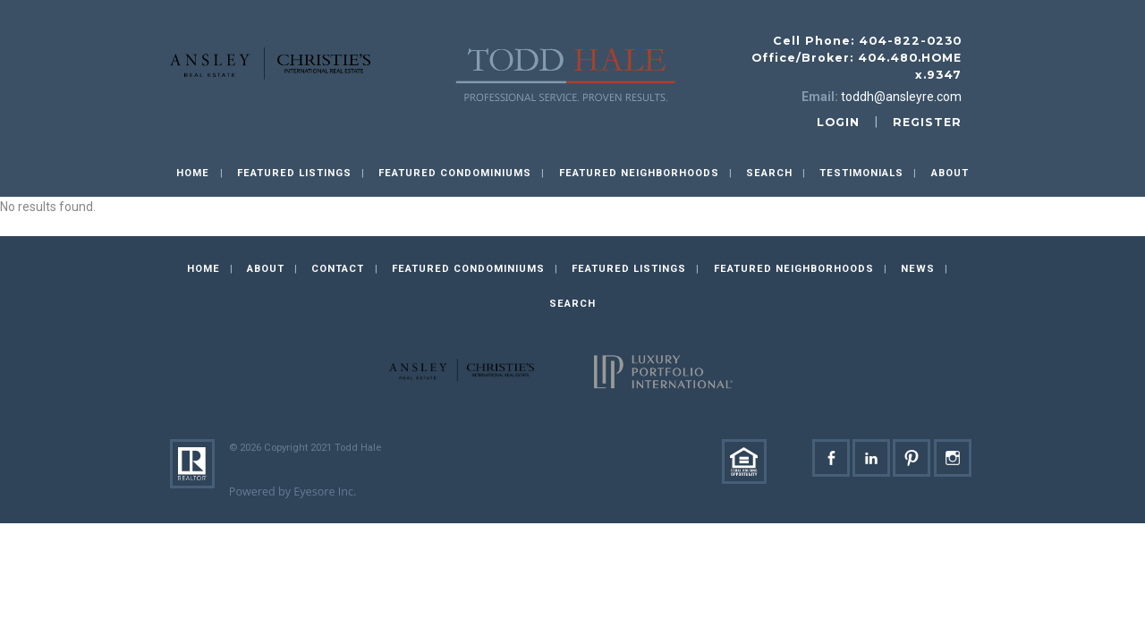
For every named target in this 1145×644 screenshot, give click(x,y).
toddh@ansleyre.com (901, 96)
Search (769, 173)
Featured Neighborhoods (639, 173)
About (950, 173)
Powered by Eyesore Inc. (293, 491)
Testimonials (861, 173)
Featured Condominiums (454, 173)
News (918, 269)
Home (192, 173)
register (927, 122)
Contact (337, 269)
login (838, 122)
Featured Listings (294, 173)
